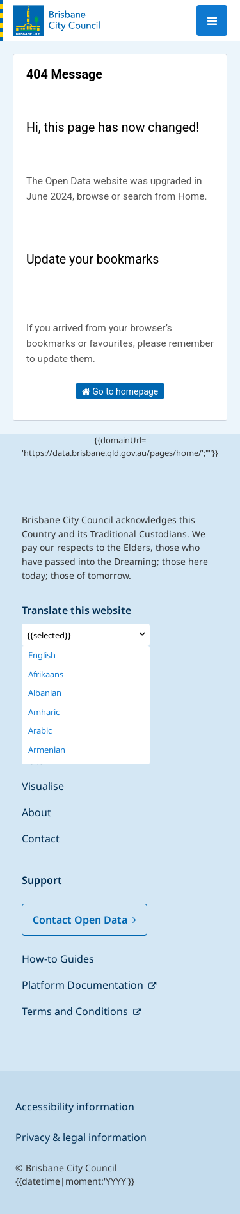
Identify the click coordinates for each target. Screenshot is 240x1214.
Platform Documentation (84, 985)
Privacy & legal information (81, 1137)
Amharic (44, 712)
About (36, 812)
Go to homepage (120, 391)
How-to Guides (58, 959)
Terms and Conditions (76, 1011)
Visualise (43, 786)
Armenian (46, 750)
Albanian (44, 693)
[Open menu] (211, 20)
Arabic (40, 730)
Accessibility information (74, 1107)
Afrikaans (45, 674)
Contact (41, 839)
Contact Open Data (84, 920)
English (42, 655)
